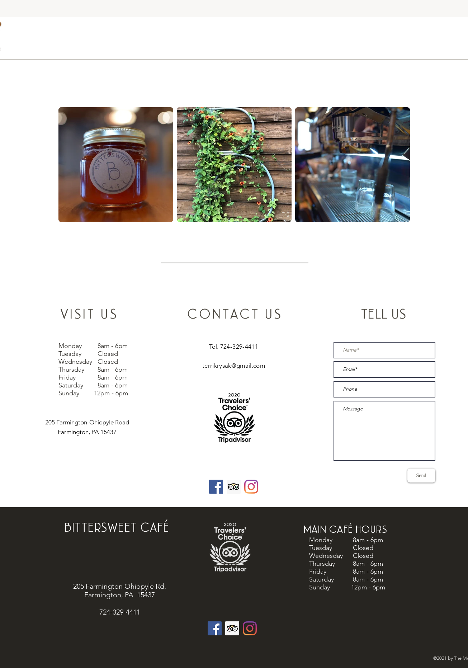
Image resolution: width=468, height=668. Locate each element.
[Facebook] (216, 487)
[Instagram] (251, 487)
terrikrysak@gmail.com (233, 365)
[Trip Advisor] (232, 628)
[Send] (421, 476)
